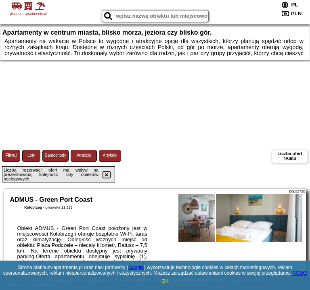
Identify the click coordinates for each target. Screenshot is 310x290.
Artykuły (110, 155)
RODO (299, 273)
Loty (31, 155)
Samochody (55, 155)
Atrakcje (83, 155)
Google (136, 267)
